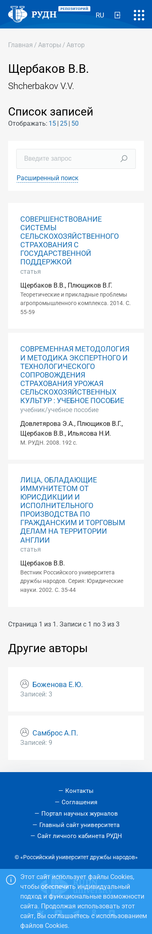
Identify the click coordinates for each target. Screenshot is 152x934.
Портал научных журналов (79, 813)
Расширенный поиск (48, 178)
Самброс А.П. (55, 733)
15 (52, 123)
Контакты (79, 790)
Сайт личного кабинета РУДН (79, 836)
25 (63, 123)
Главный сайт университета (79, 825)
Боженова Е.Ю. (57, 685)
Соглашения (79, 802)
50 (75, 123)
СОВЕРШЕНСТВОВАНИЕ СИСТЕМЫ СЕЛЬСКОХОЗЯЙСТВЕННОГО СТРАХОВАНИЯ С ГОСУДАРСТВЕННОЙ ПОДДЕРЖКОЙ (69, 240)
